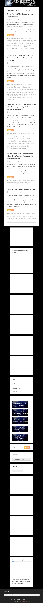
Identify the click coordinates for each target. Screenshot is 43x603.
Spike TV (27, 183)
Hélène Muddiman (22, 41)
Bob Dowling (9, 135)
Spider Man (31, 46)
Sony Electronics (32, 145)
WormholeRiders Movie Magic (18, 2)
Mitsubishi (18, 141)
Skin (27, 46)
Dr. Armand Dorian (31, 180)
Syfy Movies (32, 218)
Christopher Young (11, 40)
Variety (17, 148)
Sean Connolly (25, 145)
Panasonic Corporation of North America (15, 143)
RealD (19, 145)
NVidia (29, 141)
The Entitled (23, 95)
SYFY (8, 48)
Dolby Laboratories (11, 138)
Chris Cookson (16, 135)
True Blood (32, 48)
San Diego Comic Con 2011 (20, 46)
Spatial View (16, 146)
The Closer (12, 48)
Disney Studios (27, 87)
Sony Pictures (10, 146)
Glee (16, 41)
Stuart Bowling (22, 146)
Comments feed (16, 388)
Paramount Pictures (11, 45)
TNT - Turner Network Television (22, 48)
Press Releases (14, 145)
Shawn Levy (21, 183)
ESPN (23, 138)
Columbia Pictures (19, 86)
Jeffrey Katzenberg (19, 140)
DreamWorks (18, 138)
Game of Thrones (11, 41)
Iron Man (8, 43)
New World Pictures (29, 43)
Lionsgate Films (18, 215)
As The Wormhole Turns (21, 213)
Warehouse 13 (10, 50)
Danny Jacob (33, 40)
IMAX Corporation (10, 140)
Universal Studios (10, 219)
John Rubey (26, 140)
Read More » (11, 35)
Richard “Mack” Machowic (12, 183)
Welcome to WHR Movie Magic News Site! (21, 189)
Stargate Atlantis (10, 218)
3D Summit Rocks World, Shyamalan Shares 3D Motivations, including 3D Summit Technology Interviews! (21, 107)
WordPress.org (15, 391)
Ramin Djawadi (27, 45)
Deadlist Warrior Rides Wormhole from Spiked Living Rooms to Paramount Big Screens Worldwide (20, 156)
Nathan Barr (21, 43)
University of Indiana (11, 148)
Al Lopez (32, 133)
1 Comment (23, 192)
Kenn (20, 19)
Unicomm (28, 146)
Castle (29, 38)
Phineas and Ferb (19, 45)
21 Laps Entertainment (13, 133)
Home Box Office (30, 41)
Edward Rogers (10, 89)
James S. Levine (14, 43)
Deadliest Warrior (22, 180)
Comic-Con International (20, 40)
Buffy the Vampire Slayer (21, 38)
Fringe (15, 89)
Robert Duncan (10, 46)
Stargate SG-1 (18, 218)
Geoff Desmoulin (10, 182)
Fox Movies (27, 138)
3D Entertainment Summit (24, 133)
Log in (13, 383)
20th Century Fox (12, 38)
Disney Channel (20, 87)
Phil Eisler (9, 145)
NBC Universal (24, 141)
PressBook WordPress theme (24, 601)
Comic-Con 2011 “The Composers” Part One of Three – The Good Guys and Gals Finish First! (20, 57)
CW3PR (28, 40)
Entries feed (15, 386)
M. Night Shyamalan (11, 141)
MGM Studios (25, 215)
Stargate (32, 216)
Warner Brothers (17, 50)
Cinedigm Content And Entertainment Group (16, 136)
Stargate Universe (25, 218)
